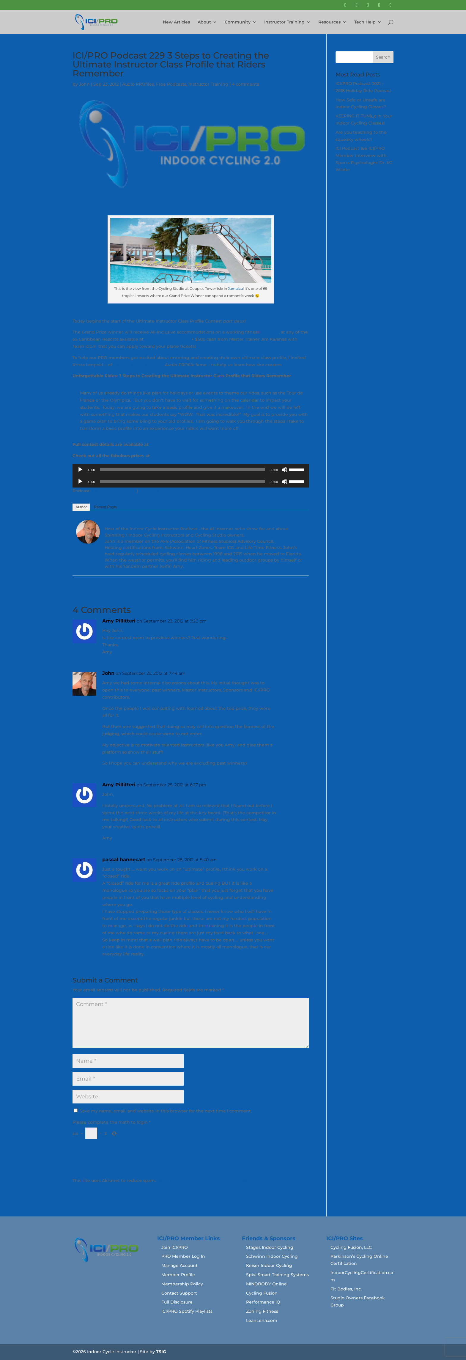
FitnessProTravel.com (167, 339)
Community (238, 22)
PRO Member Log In (183, 1256)
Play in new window (114, 490)
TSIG (161, 1351)
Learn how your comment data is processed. (205, 1180)
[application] (191, 470)
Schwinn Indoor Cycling (272, 1256)
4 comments (245, 84)
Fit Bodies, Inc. (346, 1289)
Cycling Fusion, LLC (351, 1247)
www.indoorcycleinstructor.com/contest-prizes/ (203, 455)
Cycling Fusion (262, 1293)
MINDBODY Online (266, 1284)
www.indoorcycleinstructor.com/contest (193, 444)
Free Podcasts (171, 84)
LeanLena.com (261, 1320)
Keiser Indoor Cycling (269, 1265)
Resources (329, 22)
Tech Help (365, 22)
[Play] (80, 470)
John (84, 84)
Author (81, 507)
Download (150, 490)
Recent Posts (105, 507)
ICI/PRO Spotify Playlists (186, 1311)
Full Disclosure (177, 1302)
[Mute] (284, 470)
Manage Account (179, 1265)
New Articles (176, 22)
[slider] (182, 469)
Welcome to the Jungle (138, 364)
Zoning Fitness (262, 1311)
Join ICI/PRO (174, 1247)
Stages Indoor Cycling (269, 1247)
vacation (270, 332)
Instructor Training (284, 22)
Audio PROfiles (138, 84)
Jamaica (235, 288)
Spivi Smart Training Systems (277, 1274)
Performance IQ (263, 1302)
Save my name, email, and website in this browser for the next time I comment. (166, 1111)
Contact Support (179, 1293)
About (204, 22)
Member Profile (178, 1274)
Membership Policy (182, 1284)
